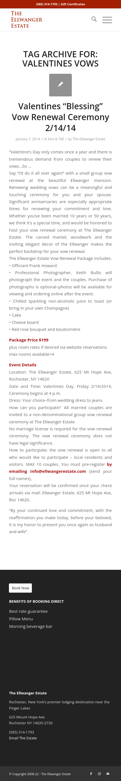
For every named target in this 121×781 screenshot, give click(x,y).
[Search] (91, 20)
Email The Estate (23, 737)
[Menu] (104, 20)
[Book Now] (20, 588)
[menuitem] (91, 20)
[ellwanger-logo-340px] (50, 20)
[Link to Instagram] (99, 774)
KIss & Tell (56, 139)
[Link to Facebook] (91, 774)
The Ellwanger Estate (89, 139)
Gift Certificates (73, 4)
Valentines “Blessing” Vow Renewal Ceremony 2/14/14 (60, 117)
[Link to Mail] (108, 774)
